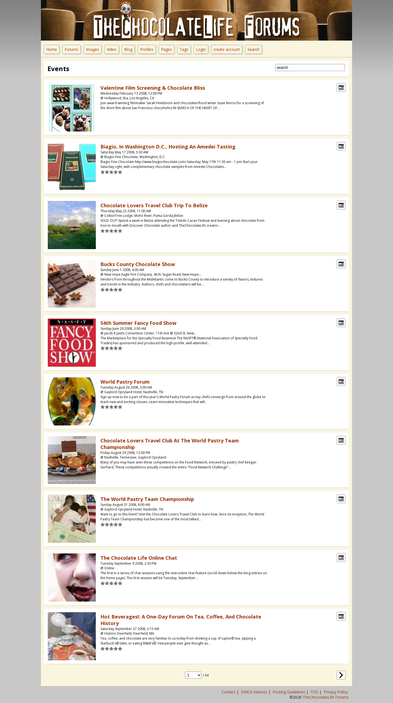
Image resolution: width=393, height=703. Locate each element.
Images (92, 49)
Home (51, 49)
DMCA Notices (254, 692)
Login (201, 49)
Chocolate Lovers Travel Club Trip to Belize (154, 205)
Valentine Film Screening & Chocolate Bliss (152, 87)
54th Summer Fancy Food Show (138, 323)
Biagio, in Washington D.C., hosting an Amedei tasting (168, 146)
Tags (184, 49)
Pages (166, 49)
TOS (315, 692)
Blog (128, 49)
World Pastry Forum (125, 381)
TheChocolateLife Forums (326, 697)
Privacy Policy (336, 692)
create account (226, 49)
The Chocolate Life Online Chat (138, 558)
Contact (229, 692)
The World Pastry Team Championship (147, 499)
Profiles (146, 49)
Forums (71, 49)
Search (254, 49)
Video (112, 49)
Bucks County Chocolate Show (137, 264)
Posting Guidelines (289, 692)
